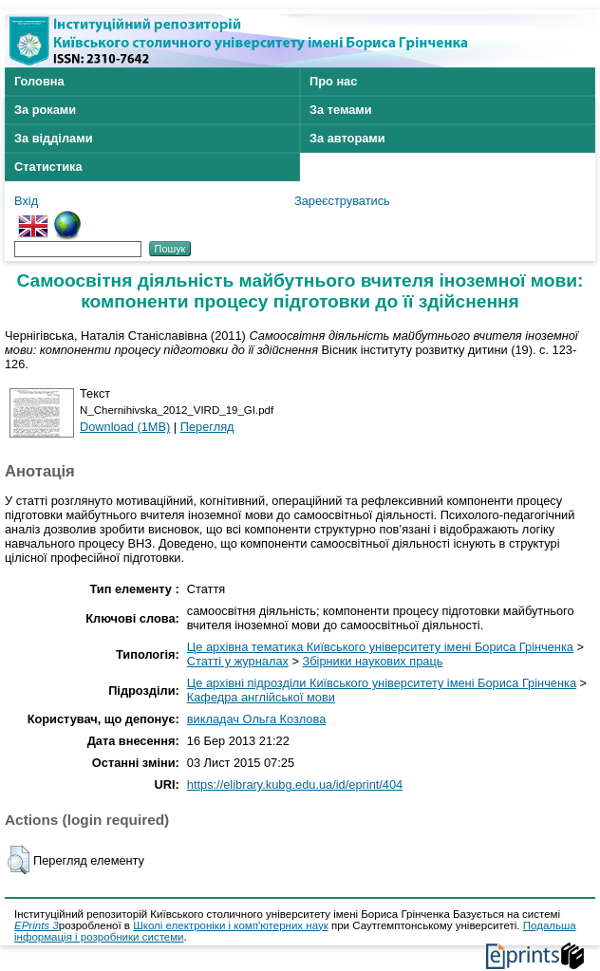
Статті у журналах (238, 661)
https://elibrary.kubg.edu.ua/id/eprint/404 (295, 784)
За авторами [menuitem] (347, 138)
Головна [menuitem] (39, 81)
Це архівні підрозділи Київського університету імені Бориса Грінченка (381, 683)
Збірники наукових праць (373, 661)
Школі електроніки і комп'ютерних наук (230, 925)
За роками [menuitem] (45, 110)
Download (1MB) (125, 427)
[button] (18, 860)
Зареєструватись (342, 201)
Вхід (26, 201)
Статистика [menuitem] (48, 166)
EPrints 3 (36, 925)
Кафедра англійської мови (261, 697)
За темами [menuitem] (340, 110)
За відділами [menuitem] (53, 138)
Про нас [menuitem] (333, 81)
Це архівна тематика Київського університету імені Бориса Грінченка (380, 647)
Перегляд (207, 427)
